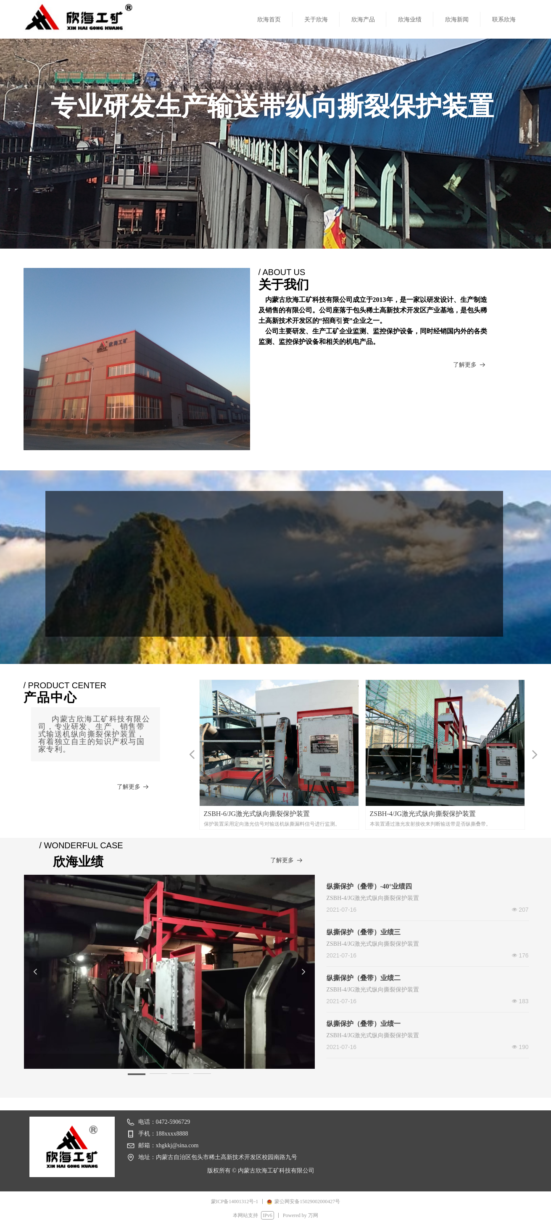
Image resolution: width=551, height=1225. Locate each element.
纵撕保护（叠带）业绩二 (364, 977)
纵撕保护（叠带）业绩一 (364, 1023)
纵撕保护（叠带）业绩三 (364, 932)
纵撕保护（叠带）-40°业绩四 (369, 886)
